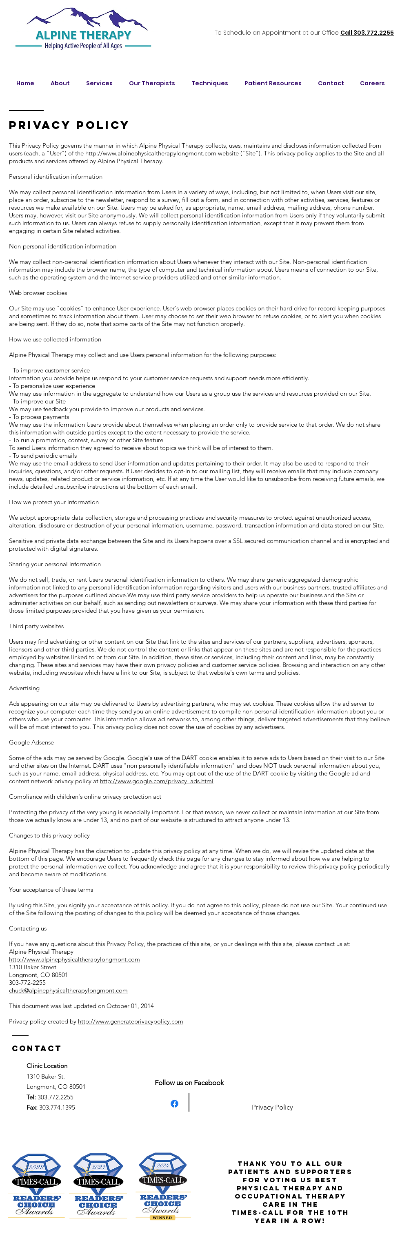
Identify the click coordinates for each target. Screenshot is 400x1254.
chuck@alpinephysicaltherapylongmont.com (68, 990)
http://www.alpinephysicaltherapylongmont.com (150, 153)
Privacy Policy (272, 1107)
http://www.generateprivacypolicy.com (130, 1021)
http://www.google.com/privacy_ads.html (156, 781)
